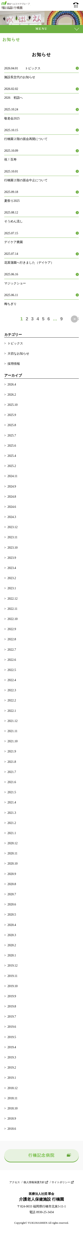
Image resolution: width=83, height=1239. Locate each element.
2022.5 (12, 670)
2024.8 (12, 496)
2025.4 (12, 455)
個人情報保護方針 (34, 1182)
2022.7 (12, 649)
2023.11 (12, 537)
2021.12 (13, 721)
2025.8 (12, 425)
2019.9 (12, 996)
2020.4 (12, 925)
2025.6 (12, 445)
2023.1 (12, 588)
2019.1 (12, 1077)
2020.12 (13, 843)
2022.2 (12, 700)
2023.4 (12, 568)
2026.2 (12, 394)
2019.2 (12, 1067)
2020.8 (12, 884)
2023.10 (13, 547)
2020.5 (12, 914)
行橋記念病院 (41, 1155)
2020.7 (12, 894)
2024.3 (12, 517)
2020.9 (12, 874)
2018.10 (13, 1108)
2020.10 (13, 863)
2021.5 (12, 792)
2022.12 (13, 598)
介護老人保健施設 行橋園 (16, 5)
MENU (42, 28)
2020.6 (12, 904)
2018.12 (13, 1088)
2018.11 (12, 1098)
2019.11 (12, 976)
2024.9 (12, 486)
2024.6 (12, 506)
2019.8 (12, 1006)
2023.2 (12, 578)
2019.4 (12, 1047)
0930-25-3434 (76, 5)
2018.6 (12, 1128)
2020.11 (12, 853)
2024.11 (12, 476)
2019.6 (12, 1026)
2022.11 (12, 608)
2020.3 (12, 935)
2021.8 (12, 761)
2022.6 (12, 659)
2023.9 (12, 557)
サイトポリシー (61, 1182)
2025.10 (13, 404)
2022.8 (12, 639)
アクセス (14, 1182)
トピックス (15, 343)
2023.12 (13, 527)
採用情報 (14, 363)
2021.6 (12, 782)
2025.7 (12, 435)
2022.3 (12, 690)
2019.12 (13, 965)
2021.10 (13, 741)
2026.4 (12, 384)
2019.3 (12, 1057)
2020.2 (12, 945)
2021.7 (12, 772)
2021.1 (12, 833)
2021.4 (12, 802)
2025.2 (12, 466)
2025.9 (12, 415)
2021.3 (12, 812)
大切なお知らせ (18, 353)
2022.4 (12, 680)
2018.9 (12, 1118)
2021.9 (12, 751)
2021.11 (12, 731)
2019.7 (12, 1016)
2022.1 (12, 710)
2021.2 (12, 823)
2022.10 (13, 619)
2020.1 (12, 955)
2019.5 (12, 1037)
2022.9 (12, 629)
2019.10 (13, 986)
